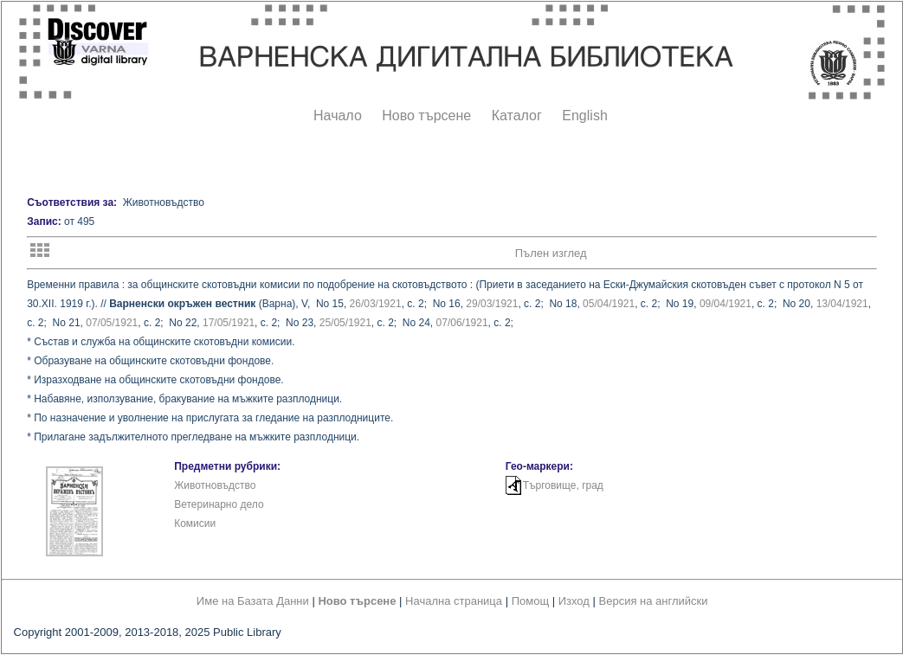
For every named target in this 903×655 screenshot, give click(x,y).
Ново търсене (426, 115)
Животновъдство (214, 485)
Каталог (517, 115)
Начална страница (453, 600)
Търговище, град (563, 485)
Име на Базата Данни (253, 600)
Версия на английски (653, 600)
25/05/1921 (345, 323)
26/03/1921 (376, 304)
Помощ (530, 600)
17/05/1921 (229, 323)
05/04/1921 (609, 304)
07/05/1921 (112, 323)
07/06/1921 (462, 323)
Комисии (195, 523)
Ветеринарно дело (218, 504)
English (584, 115)
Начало (337, 115)
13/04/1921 (842, 304)
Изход (574, 600)
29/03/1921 (492, 304)
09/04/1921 (725, 304)
